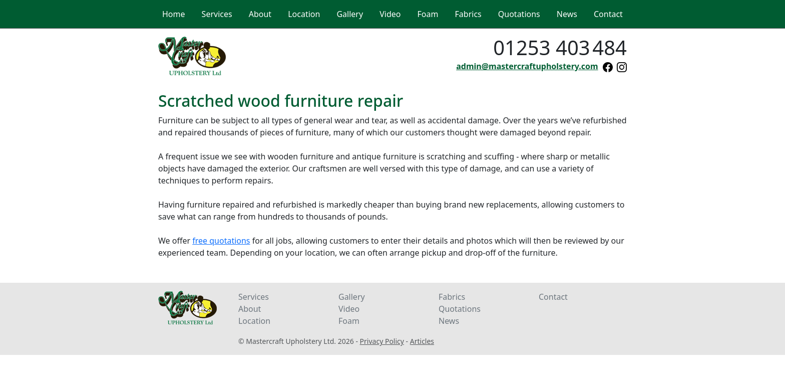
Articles (422, 341)
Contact (553, 296)
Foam (348, 320)
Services (253, 296)
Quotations (460, 308)
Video (348, 308)
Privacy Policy (382, 341)
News (449, 320)
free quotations (221, 240)
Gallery (351, 296)
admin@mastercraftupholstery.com (527, 66)
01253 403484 (560, 47)
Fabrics (452, 296)
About (249, 308)
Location (254, 320)
